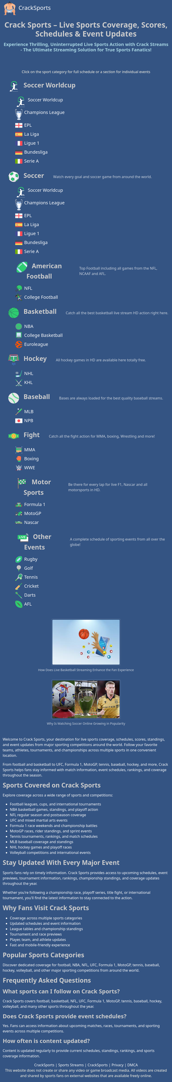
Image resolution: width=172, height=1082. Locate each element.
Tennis (26, 577)
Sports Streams (71, 1064)
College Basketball (39, 335)
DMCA (132, 1064)
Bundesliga (31, 152)
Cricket (27, 586)
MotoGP (28, 513)
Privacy (117, 1064)
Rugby (26, 559)
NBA (24, 326)
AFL (23, 604)
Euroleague (31, 344)
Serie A (27, 161)
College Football (36, 297)
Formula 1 (30, 504)
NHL (24, 373)
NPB (24, 420)
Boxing (27, 458)
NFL (23, 288)
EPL (23, 125)
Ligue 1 (27, 143)
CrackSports (27, 8)
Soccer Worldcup (39, 101)
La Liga (27, 134)
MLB (24, 411)
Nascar (27, 522)
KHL (24, 382)
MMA (25, 450)
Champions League (40, 114)
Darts (25, 595)
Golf (24, 568)
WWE (25, 467)
